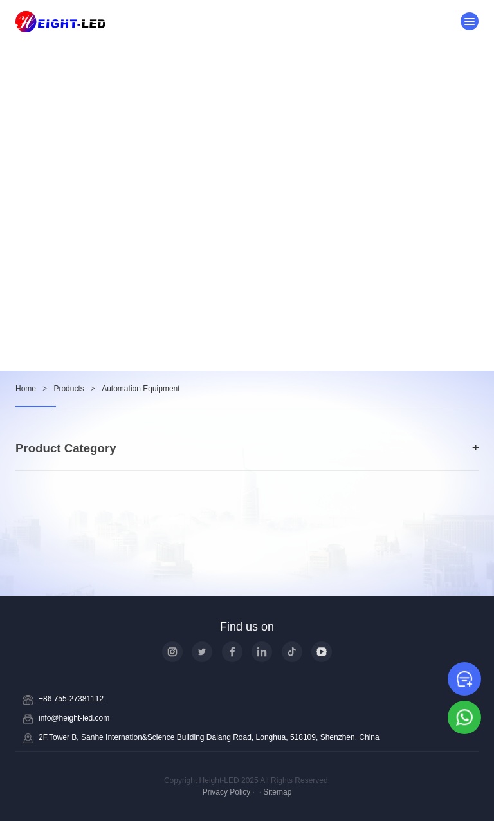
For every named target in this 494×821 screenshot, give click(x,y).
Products (68, 388)
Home (25, 388)
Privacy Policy (227, 792)
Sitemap (277, 792)
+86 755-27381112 (71, 698)
